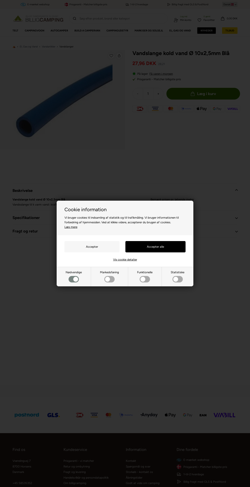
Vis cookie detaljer (125, 259)
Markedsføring (109, 276)
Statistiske (177, 276)
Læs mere (70, 227)
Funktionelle (145, 276)
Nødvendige (74, 276)
